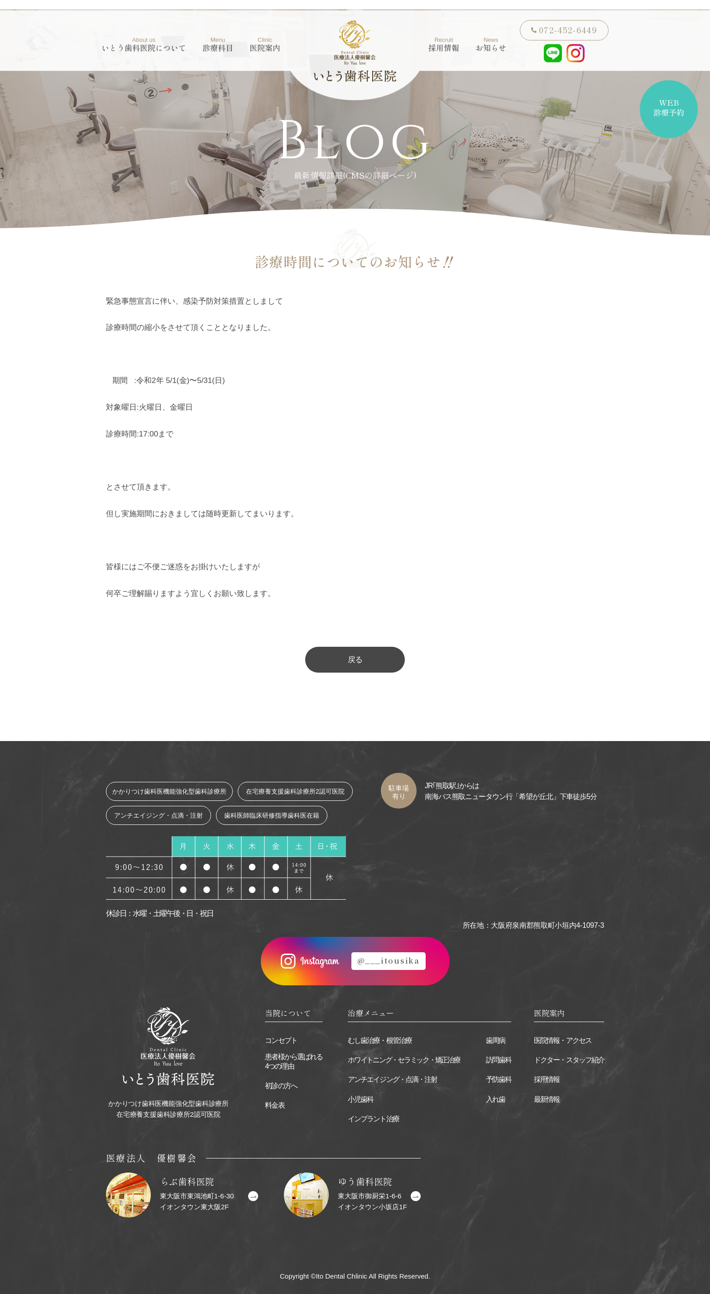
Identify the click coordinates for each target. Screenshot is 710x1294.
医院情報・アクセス (562, 1040)
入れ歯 (495, 1099)
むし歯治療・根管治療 (380, 1040)
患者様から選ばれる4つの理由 (293, 1061)
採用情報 (443, 34)
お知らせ (490, 34)
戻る (355, 659)
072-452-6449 (568, 19)
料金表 (274, 1105)
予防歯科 (498, 1079)
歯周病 (495, 1040)
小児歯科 (360, 1099)
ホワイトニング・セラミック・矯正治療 (404, 1060)
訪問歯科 (498, 1060)
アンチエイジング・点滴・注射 (392, 1079)
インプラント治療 (373, 1119)
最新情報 (546, 1099)
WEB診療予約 (668, 107)
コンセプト (281, 1040)
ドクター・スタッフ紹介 (569, 1060)
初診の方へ (281, 1086)
